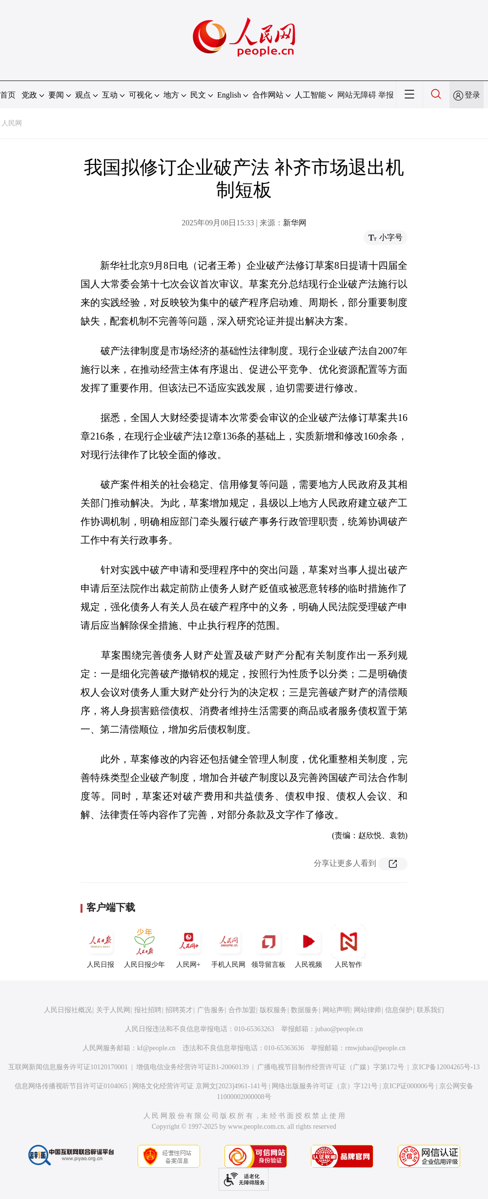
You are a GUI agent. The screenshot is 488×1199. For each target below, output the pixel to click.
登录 (472, 95)
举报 (386, 95)
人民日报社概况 (68, 1010)
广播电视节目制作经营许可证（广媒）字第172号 (330, 1067)
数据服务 (304, 1010)
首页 (8, 95)
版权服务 (273, 1010)
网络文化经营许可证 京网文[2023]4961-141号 (199, 1086)
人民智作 (348, 946)
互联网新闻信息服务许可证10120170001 (68, 1067)
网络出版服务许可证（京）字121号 (325, 1086)
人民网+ (188, 946)
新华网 (294, 223)
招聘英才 (179, 1010)
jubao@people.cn (339, 1029)
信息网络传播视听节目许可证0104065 (71, 1086)
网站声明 (336, 1010)
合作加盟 (242, 1010)
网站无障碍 (356, 95)
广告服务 (210, 1010)
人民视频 (308, 946)
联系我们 (430, 1010)
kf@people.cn (156, 1048)
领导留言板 (268, 946)
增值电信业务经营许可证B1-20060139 (192, 1067)
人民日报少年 (144, 946)
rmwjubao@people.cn (375, 1048)
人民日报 (100, 946)
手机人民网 (228, 946)
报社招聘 (148, 1010)
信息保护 (398, 1010)
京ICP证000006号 (408, 1086)
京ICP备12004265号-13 (445, 1067)
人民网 (11, 123)
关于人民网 (113, 1010)
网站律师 (367, 1010)
